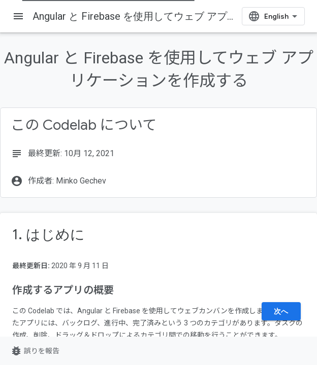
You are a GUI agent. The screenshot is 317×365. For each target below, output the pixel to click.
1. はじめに (48, 234)
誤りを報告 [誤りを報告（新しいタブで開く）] (34, 351)
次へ (281, 311)
